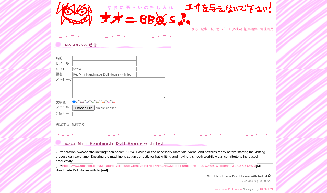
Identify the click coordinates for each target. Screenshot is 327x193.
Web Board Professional (228, 189)
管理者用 (266, 29)
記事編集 (251, 29)
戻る (194, 29)
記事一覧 (207, 29)
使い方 (221, 29)
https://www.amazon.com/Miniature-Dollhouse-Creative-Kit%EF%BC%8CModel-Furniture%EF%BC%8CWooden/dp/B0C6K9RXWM (159, 166)
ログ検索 (235, 29)
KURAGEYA (266, 189)
